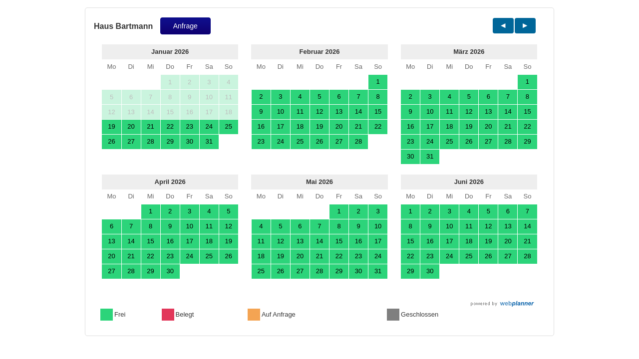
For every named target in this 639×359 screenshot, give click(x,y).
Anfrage (185, 26)
